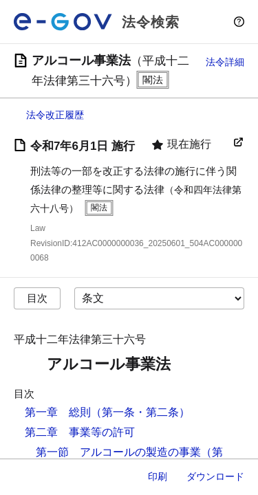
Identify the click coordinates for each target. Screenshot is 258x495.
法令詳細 (225, 61)
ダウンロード (215, 476)
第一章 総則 (58, 412)
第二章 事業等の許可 (80, 432)
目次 (37, 298)
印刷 (157, 476)
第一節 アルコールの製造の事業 (118, 452)
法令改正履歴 (55, 114)
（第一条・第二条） (140, 412)
